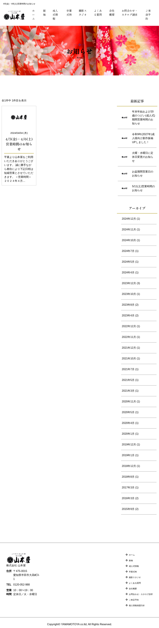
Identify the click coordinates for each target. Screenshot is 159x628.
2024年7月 (128, 251)
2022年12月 (129, 326)
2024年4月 (128, 272)
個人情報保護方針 (137, 605)
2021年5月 (128, 380)
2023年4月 (128, 315)
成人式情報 (55, 15)
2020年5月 (128, 412)
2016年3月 (128, 498)
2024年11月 (129, 229)
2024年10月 (129, 240)
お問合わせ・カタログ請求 (129, 13)
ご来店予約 (148, 15)
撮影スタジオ (83, 13)
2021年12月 (129, 347)
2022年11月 (129, 337)
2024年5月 (128, 261)
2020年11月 (129, 401)
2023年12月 (129, 283)
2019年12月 (129, 444)
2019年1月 (128, 455)
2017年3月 (128, 487)
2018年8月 (128, 476)
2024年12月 (129, 218)
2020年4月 (128, 423)
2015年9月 (128, 509)
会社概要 (111, 13)
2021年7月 (128, 369)
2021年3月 (128, 390)
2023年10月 (129, 294)
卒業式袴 (69, 13)
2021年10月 (129, 358)
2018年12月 (129, 466)
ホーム (33, 15)
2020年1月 (128, 433)
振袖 (44, 13)
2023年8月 (128, 304)
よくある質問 (98, 13)
